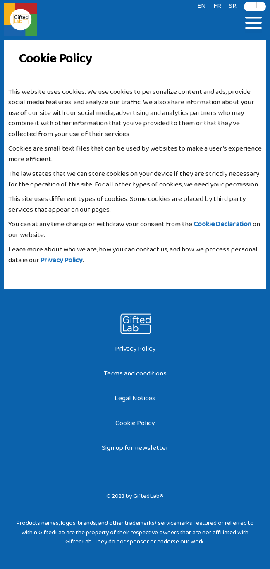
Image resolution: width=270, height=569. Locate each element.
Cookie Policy (135, 425)
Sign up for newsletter (135, 450)
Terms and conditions (135, 375)
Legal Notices (135, 400)
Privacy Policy (135, 350)
